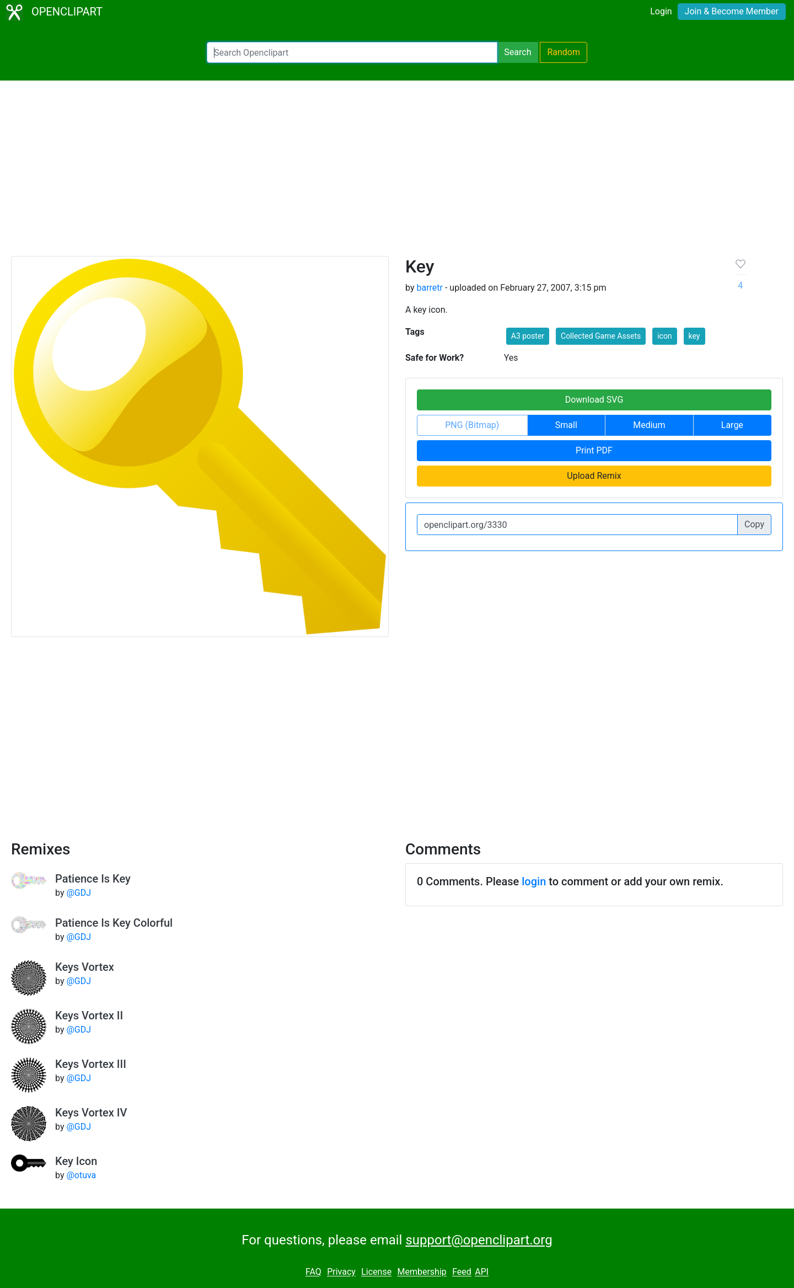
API (482, 1272)
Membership (421, 1272)
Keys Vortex (84, 967)
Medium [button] (649, 425)
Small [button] (566, 425)
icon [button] (664, 336)
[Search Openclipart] (352, 52)
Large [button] (732, 425)
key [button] (694, 336)
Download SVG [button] (594, 399)
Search (517, 52)
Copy (754, 524)
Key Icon (76, 1161)
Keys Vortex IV (91, 1112)
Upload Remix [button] (594, 476)
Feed (461, 1272)
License (376, 1272)
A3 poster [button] (527, 336)
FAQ (313, 1272)
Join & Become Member (732, 11)
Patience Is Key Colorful (114, 922)
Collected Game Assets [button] (601, 336)
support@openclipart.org (478, 1240)
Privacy (341, 1272)
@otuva (81, 1175)
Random (563, 52)
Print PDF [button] (594, 450)
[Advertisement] (397, 173)
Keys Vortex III (90, 1064)
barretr (429, 287)
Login (661, 11)
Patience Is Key (93, 878)
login (534, 881)
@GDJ (78, 893)
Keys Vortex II (89, 1015)
